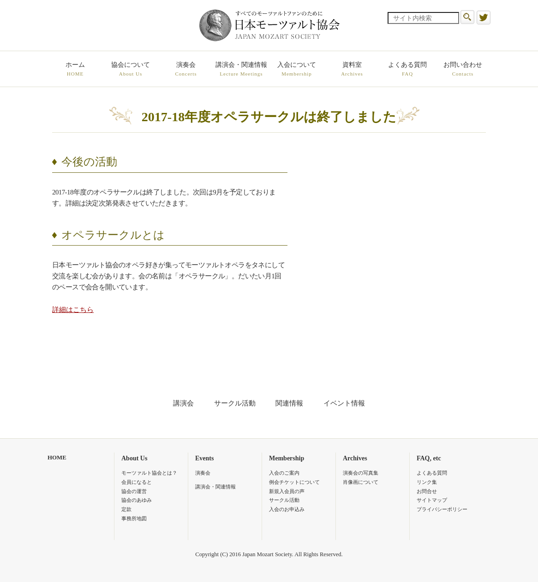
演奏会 (186, 69)
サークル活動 (235, 403)
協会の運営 (134, 491)
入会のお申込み (287, 509)
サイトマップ (432, 500)
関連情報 (289, 403)
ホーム (75, 69)
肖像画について (360, 482)
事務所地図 (134, 518)
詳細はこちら (73, 309)
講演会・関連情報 (241, 69)
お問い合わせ (462, 69)
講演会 (183, 403)
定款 (126, 509)
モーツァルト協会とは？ (149, 473)
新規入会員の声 (287, 491)
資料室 (352, 69)
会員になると (136, 482)
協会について (130, 69)
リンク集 (427, 482)
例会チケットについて (294, 482)
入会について (296, 69)
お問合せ (427, 491)
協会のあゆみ (136, 500)
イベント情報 (344, 403)
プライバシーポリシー (442, 509)
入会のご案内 (284, 473)
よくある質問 (407, 69)
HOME (57, 457)
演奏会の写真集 (360, 473)
